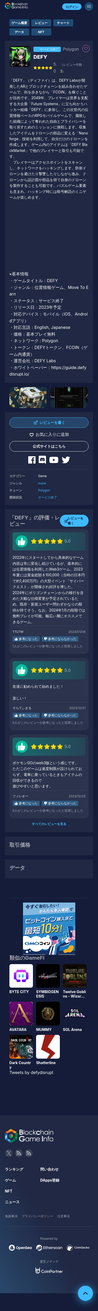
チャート (63, 23)
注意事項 (63, 1216)
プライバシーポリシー (37, 1216)
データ (19, 32)
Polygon (44, 490)
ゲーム (10, 1180)
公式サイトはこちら (49, 446)
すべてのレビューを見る (49, 824)
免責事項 (11, 1216)
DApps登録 (49, 1180)
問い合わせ (49, 1169)
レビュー (41, 23)
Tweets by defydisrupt (31, 1072)
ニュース (12, 1202)
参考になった (28, 639)
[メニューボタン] (89, 6)
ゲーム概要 (19, 23)
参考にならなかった (62, 639)
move (42, 483)
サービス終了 (47, 497)
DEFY (40, 57)
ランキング (14, 1169)
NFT (41, 32)
